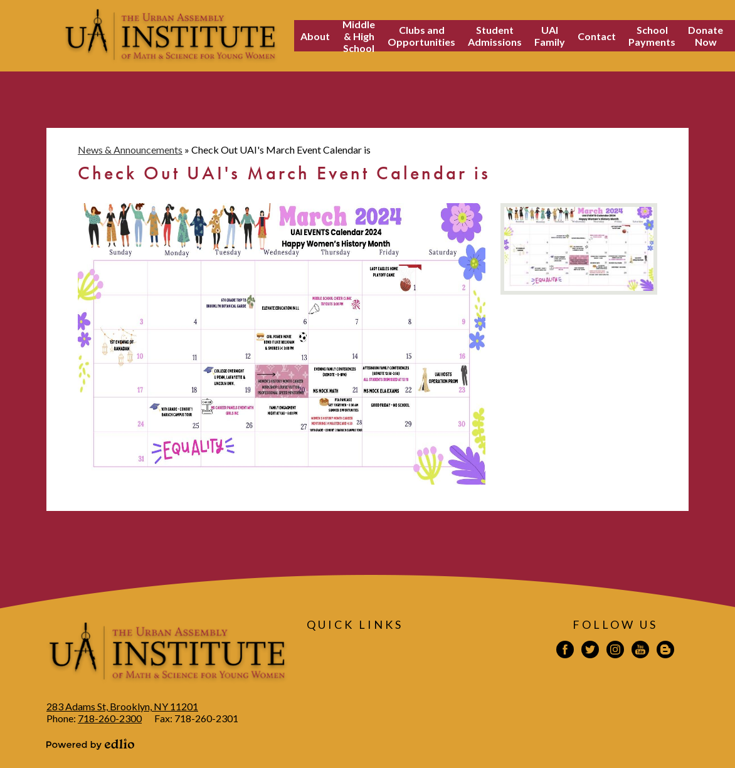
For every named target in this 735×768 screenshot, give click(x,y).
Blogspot (665, 651)
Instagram (615, 651)
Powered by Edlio (90, 744)
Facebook (565, 651)
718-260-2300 (110, 718)
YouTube (640, 651)
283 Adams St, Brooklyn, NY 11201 (122, 706)
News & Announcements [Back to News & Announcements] (130, 149)
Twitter (590, 651)
